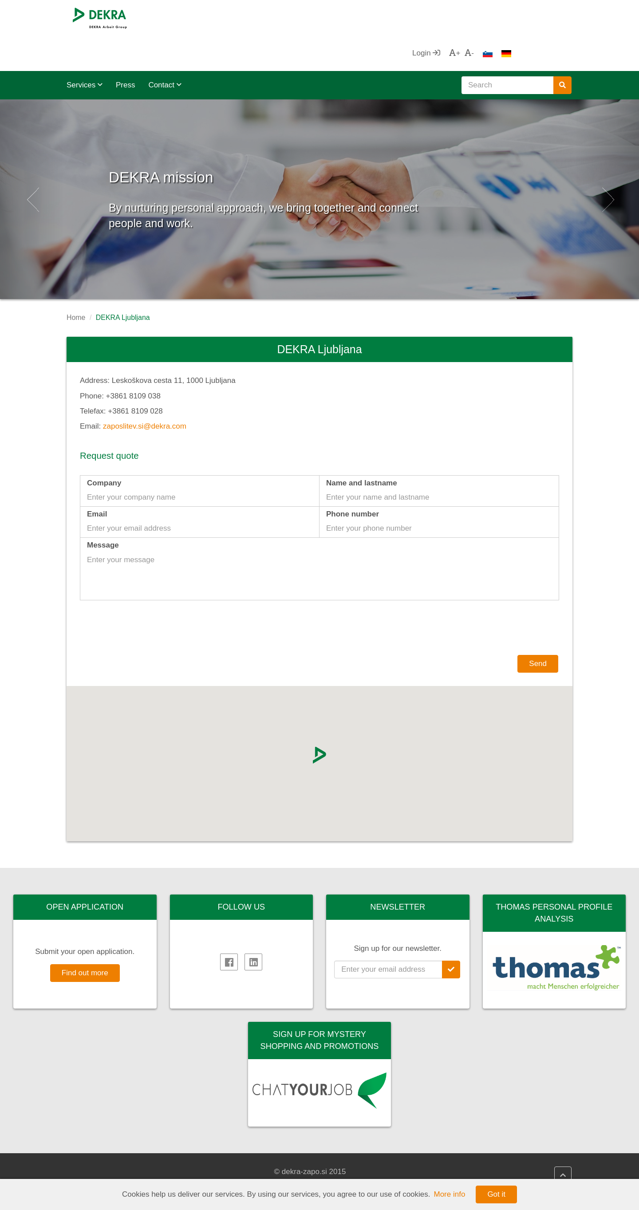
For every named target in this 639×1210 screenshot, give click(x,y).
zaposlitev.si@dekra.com (144, 390)
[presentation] (491, 595)
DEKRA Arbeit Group (110, 1172)
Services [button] (85, 49)
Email (97, 478)
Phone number (352, 478)
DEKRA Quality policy (241, 1161)
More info (449, 1194)
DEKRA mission (207, 137)
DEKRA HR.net (360, 1161)
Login (486, 17)
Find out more (85, 937)
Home (76, 282)
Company (104, 447)
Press (125, 49)
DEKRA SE (94, 1161)
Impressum (224, 1172)
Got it (496, 1194)
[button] (32, 164)
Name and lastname (361, 447)
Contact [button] (164, 49)
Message (103, 509)
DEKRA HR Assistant (370, 1172)
